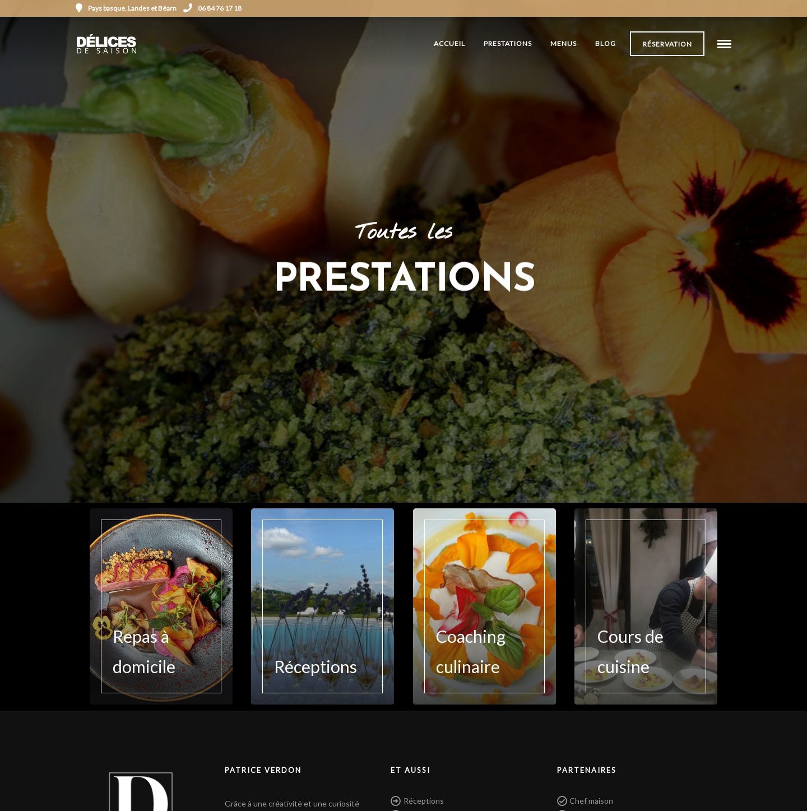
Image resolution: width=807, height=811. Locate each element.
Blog (605, 43)
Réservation (667, 44)
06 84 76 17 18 (212, 8)
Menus (563, 43)
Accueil (449, 43)
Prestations (508, 43)
